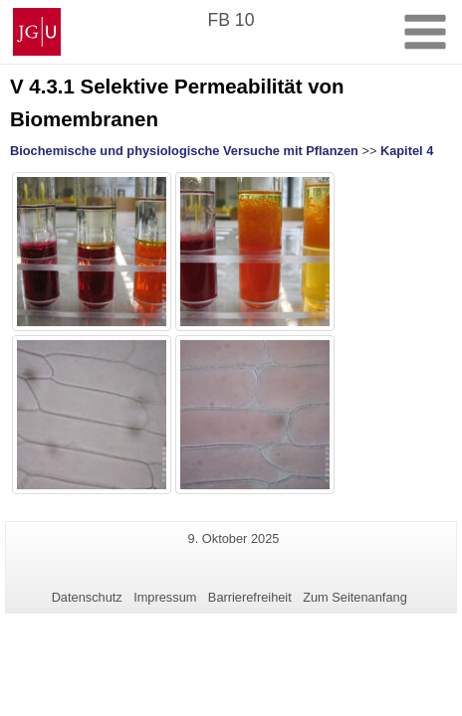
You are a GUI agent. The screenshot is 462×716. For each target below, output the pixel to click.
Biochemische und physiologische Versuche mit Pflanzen (184, 150)
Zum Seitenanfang (355, 597)
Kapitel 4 (406, 150)
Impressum (164, 597)
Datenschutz (87, 597)
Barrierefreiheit (250, 597)
